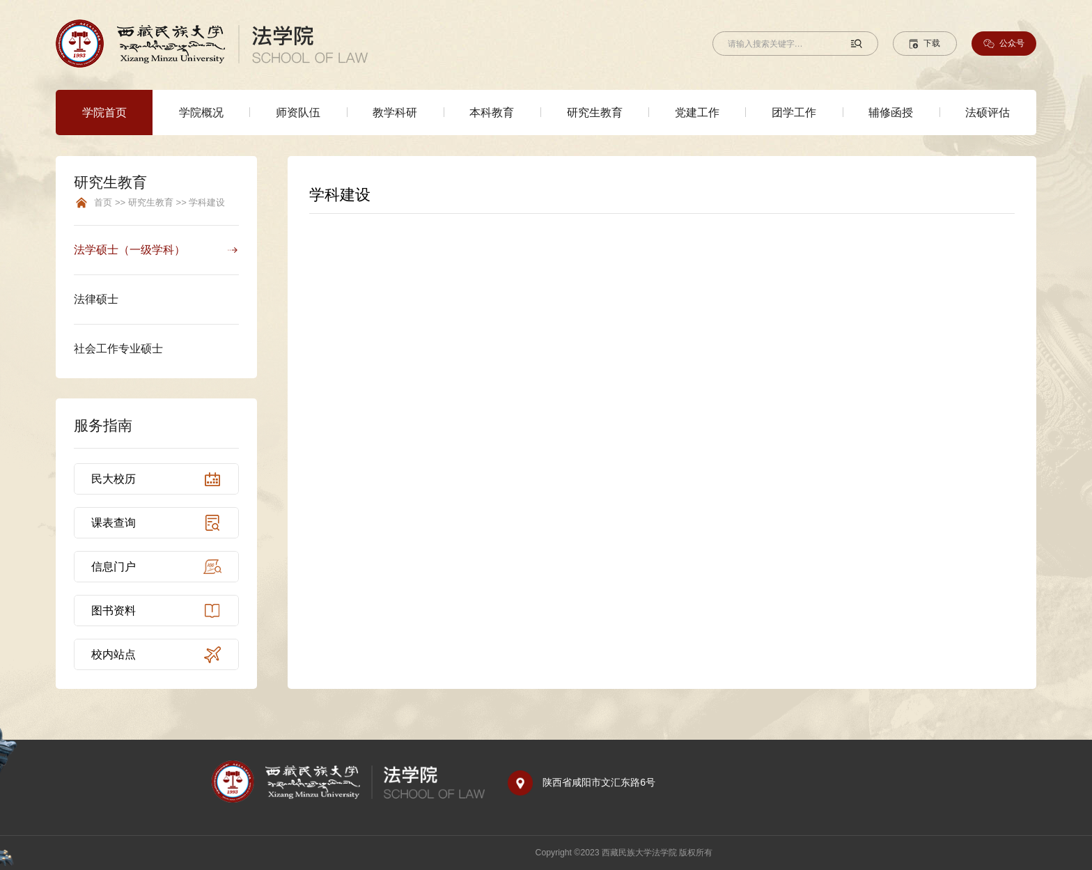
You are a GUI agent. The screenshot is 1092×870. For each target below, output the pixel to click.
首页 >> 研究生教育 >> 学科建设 (159, 203)
